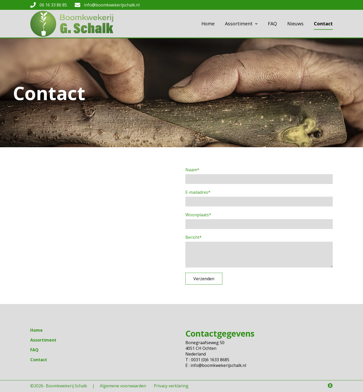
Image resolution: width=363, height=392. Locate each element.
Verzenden (203, 279)
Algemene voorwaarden (123, 386)
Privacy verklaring (171, 386)
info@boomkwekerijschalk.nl (112, 5)
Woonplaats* (198, 215)
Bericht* (193, 237)
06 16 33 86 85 (53, 5)
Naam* (192, 170)
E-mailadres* (197, 192)
